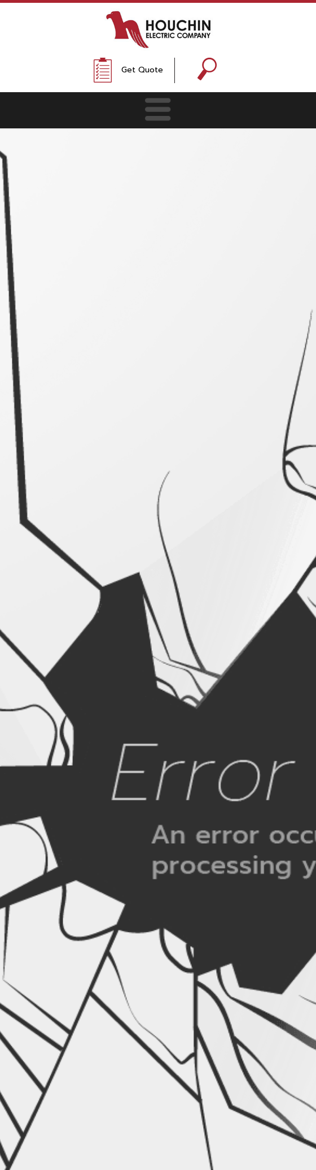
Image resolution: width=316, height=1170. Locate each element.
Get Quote (142, 70)
